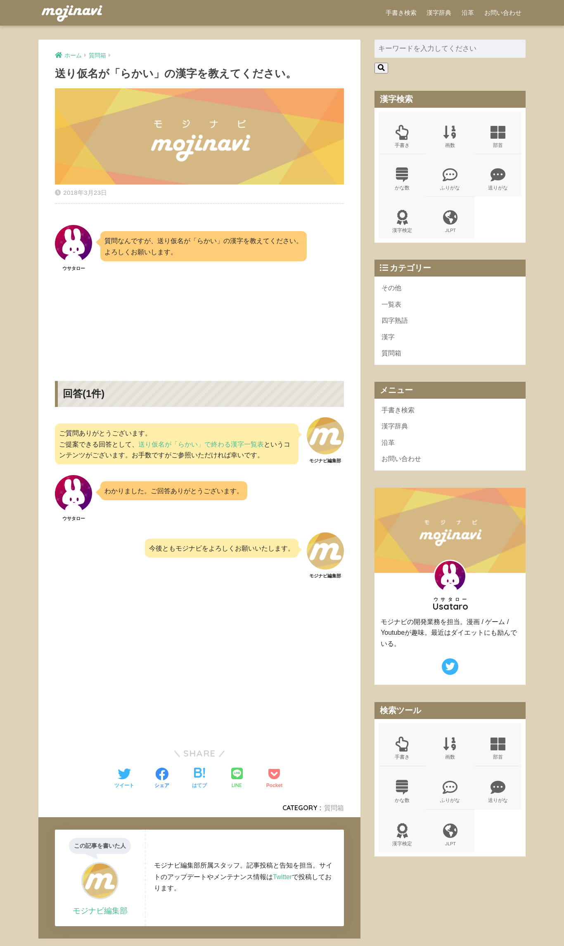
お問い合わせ (502, 12)
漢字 (389, 341)
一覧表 (392, 307)
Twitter (283, 874)
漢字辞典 (439, 12)
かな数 (402, 180)
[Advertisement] (199, 317)
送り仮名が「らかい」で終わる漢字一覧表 (201, 441)
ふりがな (450, 180)
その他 (392, 290)
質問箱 (334, 805)
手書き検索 (401, 12)
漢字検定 (402, 223)
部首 (498, 137)
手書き (402, 137)
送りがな (498, 180)
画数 (450, 137)
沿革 (468, 12)
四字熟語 (396, 324)
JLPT (450, 223)
